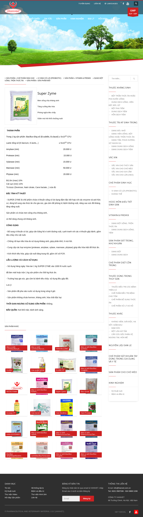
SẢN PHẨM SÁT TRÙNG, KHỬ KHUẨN (121, 242)
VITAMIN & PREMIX (83, 78)
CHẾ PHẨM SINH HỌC (26, 78)
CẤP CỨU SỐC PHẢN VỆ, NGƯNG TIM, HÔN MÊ (121, 336)
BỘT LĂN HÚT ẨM (119, 331)
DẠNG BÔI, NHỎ (119, 131)
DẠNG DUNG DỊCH (120, 255)
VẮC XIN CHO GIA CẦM (122, 172)
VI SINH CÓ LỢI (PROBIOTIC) (49, 78)
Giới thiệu (34, 19)
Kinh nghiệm (77, 19)
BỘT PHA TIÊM (118, 108)
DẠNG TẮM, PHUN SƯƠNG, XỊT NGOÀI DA (122, 141)
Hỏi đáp (102, 19)
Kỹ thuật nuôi (117, 391)
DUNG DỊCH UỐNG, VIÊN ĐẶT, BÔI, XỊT (121, 103)
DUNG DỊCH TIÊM (119, 111)
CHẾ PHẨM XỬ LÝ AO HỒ (122, 306)
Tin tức (48, 19)
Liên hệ (34, 497)
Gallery (115, 19)
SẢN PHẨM (10, 78)
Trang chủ (19, 19)
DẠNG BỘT (116, 252)
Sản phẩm (61, 19)
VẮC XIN (113, 157)
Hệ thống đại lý (37, 488)
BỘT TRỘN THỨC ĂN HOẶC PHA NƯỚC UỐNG (122, 97)
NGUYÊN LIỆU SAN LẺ (120, 345)
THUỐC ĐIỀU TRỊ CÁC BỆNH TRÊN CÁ (122, 288)
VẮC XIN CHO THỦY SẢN (122, 165)
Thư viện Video (11, 494)
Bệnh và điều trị (118, 394)
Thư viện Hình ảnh (39, 494)
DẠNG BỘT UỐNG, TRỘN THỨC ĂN (121, 225)
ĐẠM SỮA (116, 328)
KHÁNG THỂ (117, 194)
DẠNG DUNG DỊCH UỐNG (123, 146)
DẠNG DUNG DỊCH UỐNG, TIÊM (121, 231)
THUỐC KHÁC (116, 313)
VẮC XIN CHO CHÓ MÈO (122, 168)
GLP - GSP (133, 12)
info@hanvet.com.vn (122, 488)
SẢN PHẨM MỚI (44, 81)
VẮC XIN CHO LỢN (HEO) (123, 175)
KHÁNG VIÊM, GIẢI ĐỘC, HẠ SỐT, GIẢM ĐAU (122, 323)
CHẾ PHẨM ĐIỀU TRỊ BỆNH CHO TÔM (122, 294)
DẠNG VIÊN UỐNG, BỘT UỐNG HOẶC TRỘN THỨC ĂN (121, 135)
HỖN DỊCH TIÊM (119, 115)
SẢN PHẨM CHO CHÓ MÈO (123, 372)
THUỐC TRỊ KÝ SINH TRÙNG (123, 122)
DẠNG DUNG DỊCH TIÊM (122, 149)
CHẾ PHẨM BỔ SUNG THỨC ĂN (122, 301)
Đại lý (91, 19)
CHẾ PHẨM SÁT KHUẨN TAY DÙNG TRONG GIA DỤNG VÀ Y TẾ (123, 359)
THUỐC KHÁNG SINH (120, 87)
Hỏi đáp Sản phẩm (12, 497)
